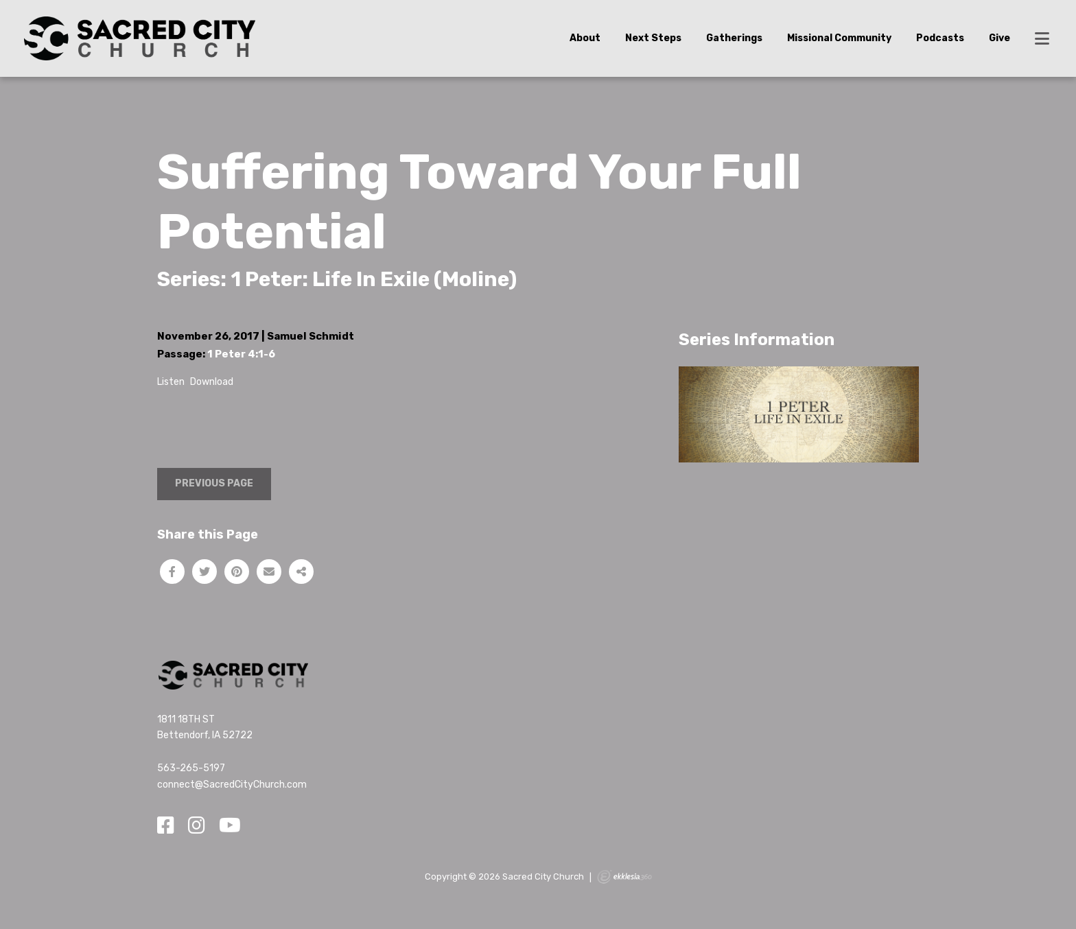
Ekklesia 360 (624, 877)
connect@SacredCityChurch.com (232, 784)
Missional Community (839, 38)
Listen (171, 382)
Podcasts (940, 38)
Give (999, 38)
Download (211, 382)
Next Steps (653, 38)
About (585, 38)
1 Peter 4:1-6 (241, 354)
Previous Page (214, 483)
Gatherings (734, 38)
